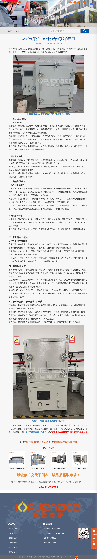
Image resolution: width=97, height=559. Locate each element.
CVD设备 (12, 533)
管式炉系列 (13, 547)
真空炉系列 (13, 552)
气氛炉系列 (13, 543)
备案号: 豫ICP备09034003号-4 (62, 557)
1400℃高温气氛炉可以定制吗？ (65, 442)
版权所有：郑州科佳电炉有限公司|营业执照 (35, 557)
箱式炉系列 (13, 538)
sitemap (54, 543)
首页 (10, 31)
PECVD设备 (13, 528)
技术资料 (17, 31)
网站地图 (47, 543)
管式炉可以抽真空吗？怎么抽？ (36, 442)
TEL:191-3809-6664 (77, 2)
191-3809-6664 (48, 486)
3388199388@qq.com (56, 533)
